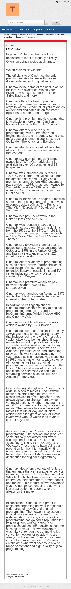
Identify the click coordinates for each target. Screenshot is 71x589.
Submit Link (8, 29)
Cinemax (10, 45)
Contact (49, 29)
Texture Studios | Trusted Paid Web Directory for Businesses (28, 35)
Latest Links (24, 29)
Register (65, 2)
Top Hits (38, 29)
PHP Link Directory (41, 586)
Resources (20, 37)
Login (57, 1)
